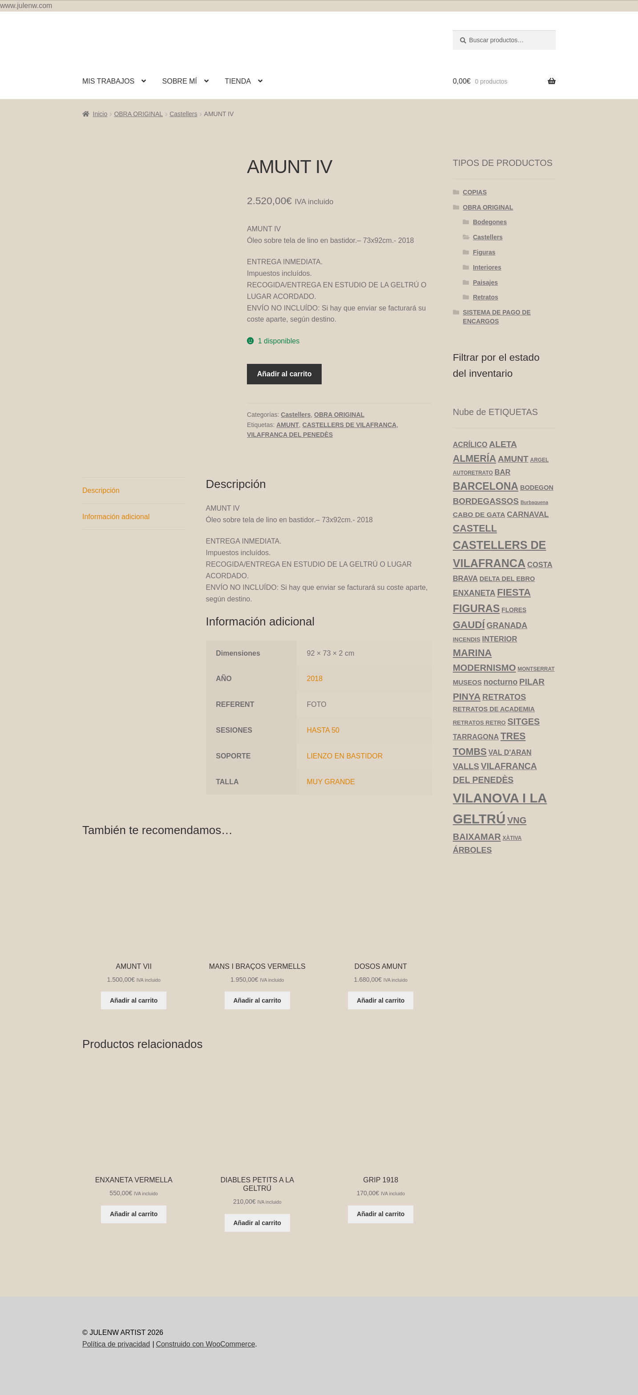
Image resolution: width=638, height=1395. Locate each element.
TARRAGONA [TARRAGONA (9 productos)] (476, 737)
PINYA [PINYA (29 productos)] (467, 696)
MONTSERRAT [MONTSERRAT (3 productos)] (535, 669)
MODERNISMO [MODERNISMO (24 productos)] (484, 668)
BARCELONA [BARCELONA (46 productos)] (485, 486)
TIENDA (238, 81)
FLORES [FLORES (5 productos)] (513, 610)
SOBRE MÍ (179, 81)
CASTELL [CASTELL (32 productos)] (475, 528)
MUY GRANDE (331, 782)
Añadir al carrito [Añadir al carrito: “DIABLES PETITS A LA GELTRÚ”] (257, 1222)
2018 (315, 678)
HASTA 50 (323, 730)
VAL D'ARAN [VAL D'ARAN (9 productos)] (510, 752)
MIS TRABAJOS (108, 81)
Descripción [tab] (101, 490)
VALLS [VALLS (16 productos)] (466, 766)
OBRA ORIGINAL (138, 113)
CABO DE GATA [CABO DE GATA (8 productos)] (479, 514)
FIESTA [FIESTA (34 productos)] (514, 592)
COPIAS (475, 192)
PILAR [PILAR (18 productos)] (532, 681)
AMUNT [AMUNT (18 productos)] (513, 459)
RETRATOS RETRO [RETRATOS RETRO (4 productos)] (479, 722)
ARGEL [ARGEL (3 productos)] (539, 460)
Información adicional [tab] (115, 516)
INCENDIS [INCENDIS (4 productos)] (467, 639)
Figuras (484, 252)
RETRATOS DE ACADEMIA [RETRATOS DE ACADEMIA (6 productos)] (494, 709)
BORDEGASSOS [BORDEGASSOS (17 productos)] (486, 501)
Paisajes (485, 282)
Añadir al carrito (284, 374)
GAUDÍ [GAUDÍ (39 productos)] (469, 624)
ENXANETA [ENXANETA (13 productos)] (474, 593)
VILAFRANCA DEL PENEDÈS (290, 434)
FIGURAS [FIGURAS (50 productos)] (476, 608)
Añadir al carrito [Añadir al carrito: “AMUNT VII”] (133, 1000)
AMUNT (287, 424)
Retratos (485, 297)
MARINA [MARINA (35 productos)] (472, 652)
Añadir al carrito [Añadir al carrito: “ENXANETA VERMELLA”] (133, 1214)
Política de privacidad (116, 1344)
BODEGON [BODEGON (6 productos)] (536, 487)
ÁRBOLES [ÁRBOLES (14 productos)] (472, 850)
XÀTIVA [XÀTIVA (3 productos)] (512, 838)
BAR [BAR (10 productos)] (503, 472)
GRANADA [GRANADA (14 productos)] (507, 625)
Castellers (183, 113)
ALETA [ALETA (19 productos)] (503, 444)
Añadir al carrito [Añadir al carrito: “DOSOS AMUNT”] (380, 1000)
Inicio (100, 113)
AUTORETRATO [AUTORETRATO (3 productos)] (473, 473)
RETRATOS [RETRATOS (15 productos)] (504, 697)
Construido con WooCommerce (205, 1344)
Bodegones (490, 222)
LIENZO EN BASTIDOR (345, 756)
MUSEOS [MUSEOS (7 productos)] (467, 682)
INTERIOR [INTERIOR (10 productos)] (499, 639)
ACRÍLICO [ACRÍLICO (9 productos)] (470, 444)
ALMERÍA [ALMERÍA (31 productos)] (474, 458)
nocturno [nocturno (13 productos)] (500, 681)
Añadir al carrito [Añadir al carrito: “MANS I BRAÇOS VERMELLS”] (257, 1000)
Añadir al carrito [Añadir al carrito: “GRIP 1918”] (380, 1214)
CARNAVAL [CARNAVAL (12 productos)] (528, 514)
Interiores (487, 267)
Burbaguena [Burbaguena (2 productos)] (534, 502)
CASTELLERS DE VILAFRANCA (350, 424)
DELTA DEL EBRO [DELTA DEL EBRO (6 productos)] (507, 578)
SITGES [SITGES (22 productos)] (524, 721)
